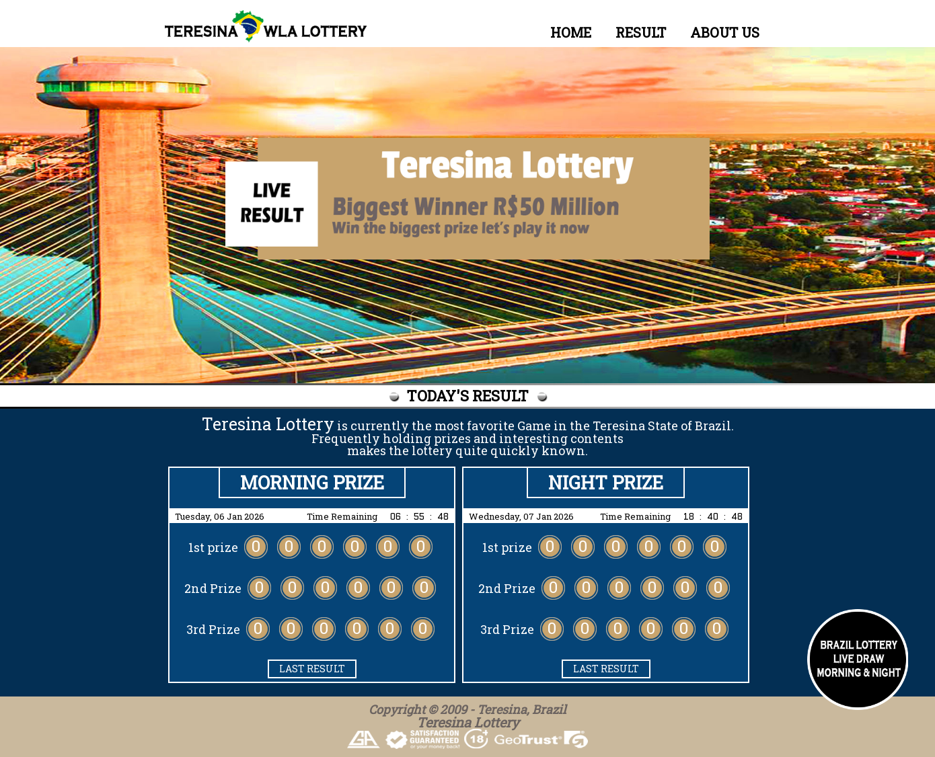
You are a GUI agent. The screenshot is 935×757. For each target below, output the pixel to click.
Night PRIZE (605, 482)
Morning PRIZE (312, 482)
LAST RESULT (312, 668)
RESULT (640, 32)
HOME (570, 32)
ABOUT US (724, 32)
